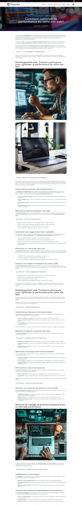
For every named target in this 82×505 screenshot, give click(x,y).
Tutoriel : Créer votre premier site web (32, 219)
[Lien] (73, 4)
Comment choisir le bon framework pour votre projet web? (34, 177)
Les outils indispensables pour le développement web (33, 51)
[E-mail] (74, 1)
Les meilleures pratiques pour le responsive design (36, 469)
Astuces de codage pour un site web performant (36, 271)
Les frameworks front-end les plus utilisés (34, 383)
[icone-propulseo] (8, 4)
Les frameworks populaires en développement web (35, 338)
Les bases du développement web (32, 307)
